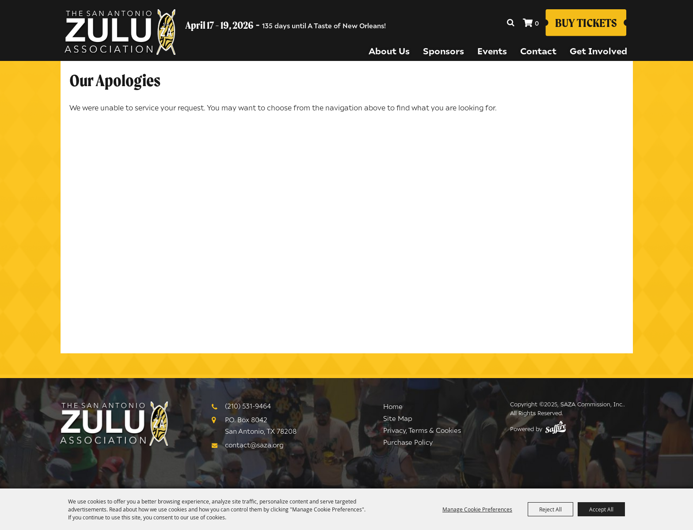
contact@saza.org (254, 444)
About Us (389, 50)
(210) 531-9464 (248, 405)
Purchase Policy (408, 442)
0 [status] (537, 23)
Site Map (397, 418)
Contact (538, 50)
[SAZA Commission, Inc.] (120, 33)
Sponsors (443, 50)
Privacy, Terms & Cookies (422, 430)
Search (510, 22)
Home (393, 406)
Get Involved (598, 50)
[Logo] (114, 424)
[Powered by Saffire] (555, 429)
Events (492, 50)
